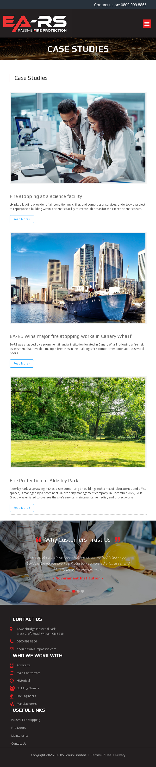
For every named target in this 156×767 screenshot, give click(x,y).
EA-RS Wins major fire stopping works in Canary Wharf (70, 336)
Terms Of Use (101, 755)
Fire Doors (18, 728)
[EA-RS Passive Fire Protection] (36, 11)
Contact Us (18, 744)
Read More (21, 219)
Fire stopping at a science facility (46, 196)
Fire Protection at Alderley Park (44, 480)
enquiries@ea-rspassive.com (36, 649)
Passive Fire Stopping (25, 720)
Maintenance (19, 736)
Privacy (120, 755)
